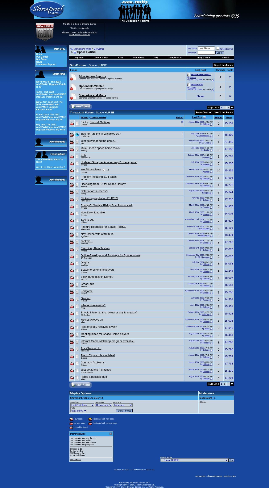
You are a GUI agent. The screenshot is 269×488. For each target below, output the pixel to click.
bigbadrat (85, 236)
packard (84, 179)
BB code (73, 449)
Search (225, 58)
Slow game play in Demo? (97, 276)
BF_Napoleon (86, 258)
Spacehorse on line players (98, 269)
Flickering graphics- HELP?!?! (99, 198)
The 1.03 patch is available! (98, 355)
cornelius (84, 244)
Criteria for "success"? (94, 191)
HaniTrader (85, 201)
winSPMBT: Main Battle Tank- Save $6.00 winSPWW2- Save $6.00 (79, 33)
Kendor (84, 279)
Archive (227, 476)
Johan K (84, 286)
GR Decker (85, 315)
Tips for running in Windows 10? (101, 133)
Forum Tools (202, 112)
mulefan (84, 186)
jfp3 (82, 143)
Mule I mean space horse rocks (100, 148)
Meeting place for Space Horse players (105, 333)
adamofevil (85, 229)
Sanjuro (84, 294)
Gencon (86, 298)
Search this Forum (223, 65)
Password (191, 53)
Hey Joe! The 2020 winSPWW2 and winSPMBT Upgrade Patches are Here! (51, 127)
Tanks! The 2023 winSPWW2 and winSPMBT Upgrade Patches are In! (51, 94)
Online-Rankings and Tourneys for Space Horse (110, 255)
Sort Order (99, 402)
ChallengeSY (86, 136)
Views (228, 117)
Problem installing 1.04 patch (99, 176)
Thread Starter (98, 117)
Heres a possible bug (94, 376)
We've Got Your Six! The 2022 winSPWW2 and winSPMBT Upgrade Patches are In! (49, 106)
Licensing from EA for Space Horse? (103, 183)
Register (78, 58)
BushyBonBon (87, 372)
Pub (83, 155)
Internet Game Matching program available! (107, 341)
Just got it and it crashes (96, 369)
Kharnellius (85, 158)
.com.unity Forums (82, 49)
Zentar (207, 150)
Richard (84, 301)
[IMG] (72, 453)
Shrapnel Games (214, 476)
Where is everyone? (93, 305)
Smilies (73, 451)
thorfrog (84, 151)
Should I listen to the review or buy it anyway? (109, 312)
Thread (84, 117)
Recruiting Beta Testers (95, 248)
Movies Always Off (92, 319)
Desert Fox (205, 236)
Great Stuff (87, 283)
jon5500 (84, 172)
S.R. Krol (206, 143)
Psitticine (206, 314)
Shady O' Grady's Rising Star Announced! (107, 205)
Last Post (197, 117)
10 (218, 170)
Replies (218, 117)
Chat (120, 58)
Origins (85, 262)
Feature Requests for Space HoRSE (103, 226)
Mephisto (84, 265)
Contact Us (200, 476)
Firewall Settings (100, 122)
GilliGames (99, 49)
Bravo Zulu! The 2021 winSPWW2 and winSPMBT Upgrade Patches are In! (51, 117)
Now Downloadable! (93, 212)
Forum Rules (75, 460)
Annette (84, 165)
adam (83, 322)
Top (234, 476)
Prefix (72, 408)
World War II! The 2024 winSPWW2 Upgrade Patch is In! (51, 84)
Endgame (87, 291)
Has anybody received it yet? (99, 326)
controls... (87, 241)
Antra (83, 308)
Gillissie (193, 77)
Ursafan (193, 87)
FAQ (156, 58)
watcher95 (85, 351)
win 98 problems (91, 169)
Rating (179, 117)
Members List (175, 58)
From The (117, 402)
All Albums (138, 58)
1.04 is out (87, 219)
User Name (192, 48)
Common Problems (93, 362)
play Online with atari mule (97, 233)
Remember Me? (224, 49)
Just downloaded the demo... (98, 140)
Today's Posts (203, 58)
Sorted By (74, 402)
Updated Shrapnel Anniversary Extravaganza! (109, 162)
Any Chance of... (91, 348)
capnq (207, 157)
